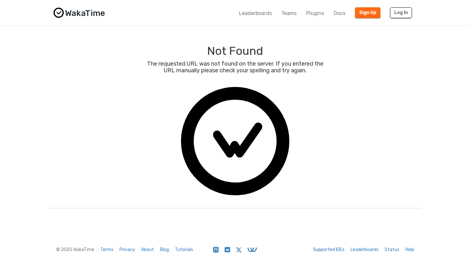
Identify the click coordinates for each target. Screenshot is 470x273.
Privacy (127, 249)
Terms (106, 249)
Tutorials (184, 249)
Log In (401, 12)
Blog (164, 249)
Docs (339, 13)
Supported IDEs (328, 249)
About (147, 249)
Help (409, 249)
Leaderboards (255, 13)
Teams (289, 13)
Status (392, 249)
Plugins (315, 13)
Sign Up (367, 12)
